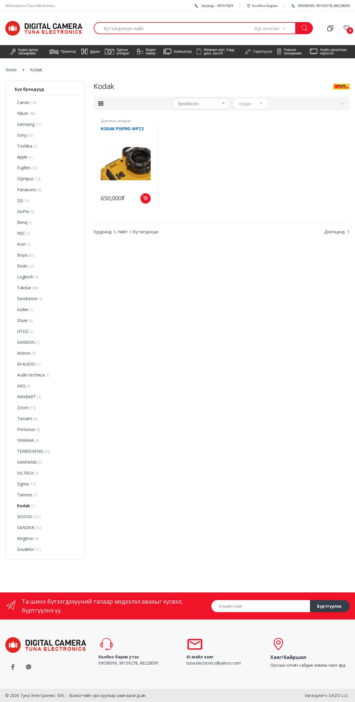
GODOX (29, 516)
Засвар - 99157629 (213, 5)
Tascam (27, 418)
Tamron (27, 495)
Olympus (29, 178)
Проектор (62, 51)
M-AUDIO (28, 364)
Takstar (27, 287)
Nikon (26, 113)
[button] (275, 28)
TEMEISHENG (33, 451)
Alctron (26, 353)
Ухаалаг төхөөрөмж (289, 51)
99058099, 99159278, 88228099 (320, 5)
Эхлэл (10, 69)
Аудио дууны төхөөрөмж (24, 51)
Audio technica (33, 375)
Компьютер (177, 51)
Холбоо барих (262, 5)
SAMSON (28, 342)
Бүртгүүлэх (329, 606)
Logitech (27, 277)
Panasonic (29, 189)
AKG (23, 386)
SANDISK (29, 527)
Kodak (26, 505)
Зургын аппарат (117, 51)
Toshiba (27, 146)
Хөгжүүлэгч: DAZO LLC (327, 695)
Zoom (26, 407)
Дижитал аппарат (116, 120)
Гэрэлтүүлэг (259, 51)
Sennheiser (30, 298)
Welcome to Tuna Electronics (30, 5)
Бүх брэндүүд (29, 89)
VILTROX (28, 473)
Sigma (26, 484)
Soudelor (29, 549)
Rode (25, 266)
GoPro (25, 211)
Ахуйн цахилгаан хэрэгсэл (328, 51)
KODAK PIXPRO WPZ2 (122, 128)
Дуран (90, 51)
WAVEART (29, 396)
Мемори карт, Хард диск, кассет (215, 51)
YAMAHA (28, 440)
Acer (24, 244)
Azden (25, 309)
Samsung (29, 124)
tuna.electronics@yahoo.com (214, 663)
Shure (25, 320)
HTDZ (25, 331)
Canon (27, 102)
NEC (23, 233)
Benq (24, 222)
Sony (25, 135)
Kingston (28, 538)
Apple (25, 157)
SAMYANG (29, 462)
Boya (25, 255)
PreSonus (28, 429)
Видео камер (146, 51)
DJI (23, 200)
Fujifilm (27, 168)
